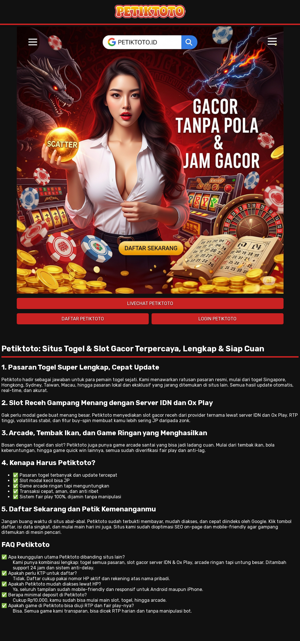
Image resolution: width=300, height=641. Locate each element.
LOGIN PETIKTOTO (217, 318)
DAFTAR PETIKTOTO (83, 318)
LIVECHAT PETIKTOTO (150, 303)
